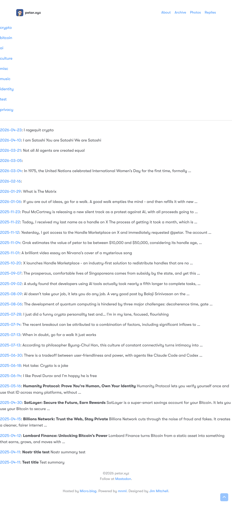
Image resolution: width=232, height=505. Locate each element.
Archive (180, 12)
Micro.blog (88, 491)
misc (4, 69)
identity (7, 89)
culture (6, 58)
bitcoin (6, 38)
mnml (122, 491)
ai (1, 48)
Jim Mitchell (158, 491)
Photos (195, 12)
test (3, 99)
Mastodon (123, 479)
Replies (210, 12)
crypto (6, 28)
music (5, 79)
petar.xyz (28, 12)
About (166, 12)
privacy (6, 110)
